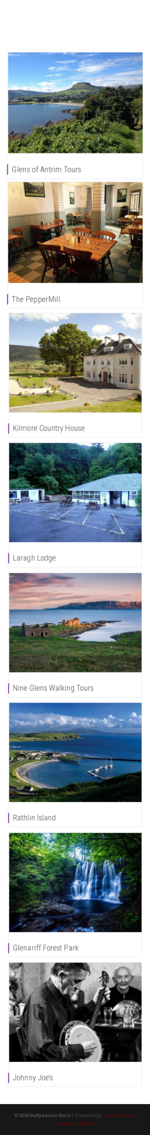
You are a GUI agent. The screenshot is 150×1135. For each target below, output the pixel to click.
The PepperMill (35, 299)
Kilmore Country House (50, 425)
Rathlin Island (37, 814)
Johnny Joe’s (35, 1074)
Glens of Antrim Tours (46, 169)
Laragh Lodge (37, 554)
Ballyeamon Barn (41, 17)
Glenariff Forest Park (48, 944)
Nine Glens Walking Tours (55, 684)
